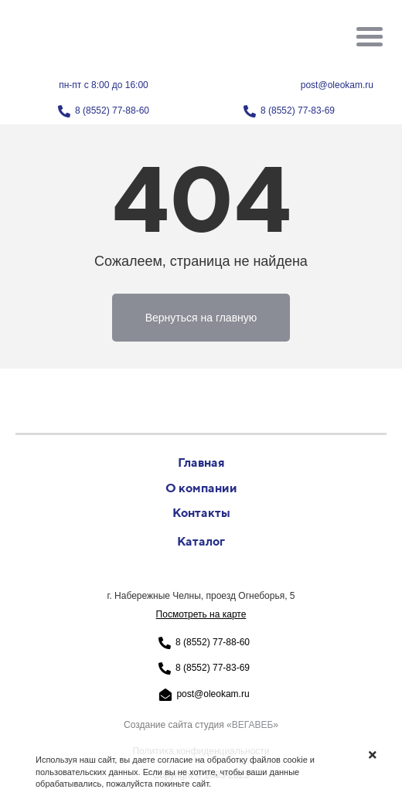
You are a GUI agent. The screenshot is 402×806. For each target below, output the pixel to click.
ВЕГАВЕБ (253, 724)
